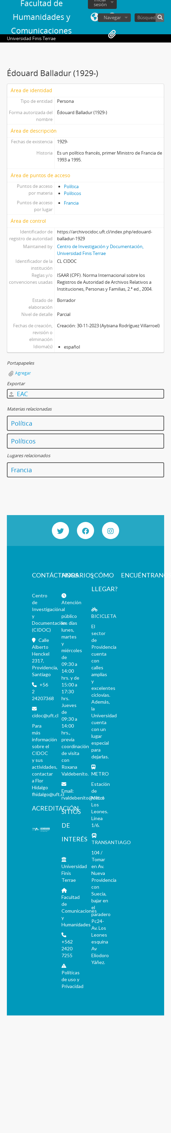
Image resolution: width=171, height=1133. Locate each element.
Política (71, 186)
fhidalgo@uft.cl (48, 794)
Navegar (112, 17)
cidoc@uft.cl (45, 715)
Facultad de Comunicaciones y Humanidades (79, 910)
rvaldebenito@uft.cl (82, 798)
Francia (71, 203)
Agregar (23, 373)
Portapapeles (112, 34)
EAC (18, 394)
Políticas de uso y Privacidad (72, 979)
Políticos (72, 193)
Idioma (94, 17)
